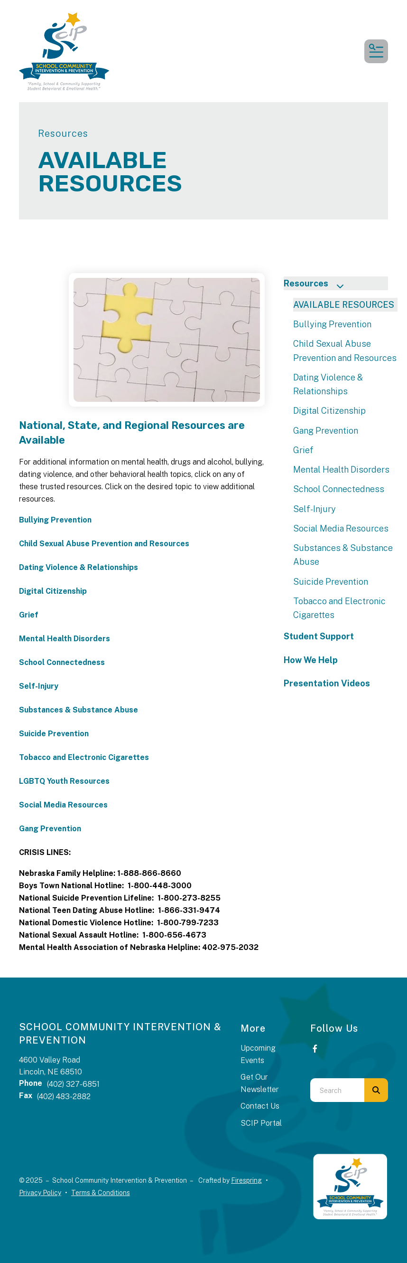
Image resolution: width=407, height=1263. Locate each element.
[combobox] (337, 1090)
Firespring (246, 1180)
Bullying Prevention (55, 519)
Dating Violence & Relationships (78, 567)
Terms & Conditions (100, 1193)
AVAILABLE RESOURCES (343, 305)
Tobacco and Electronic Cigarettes (84, 757)
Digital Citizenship (53, 591)
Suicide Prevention (54, 733)
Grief (28, 614)
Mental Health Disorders (64, 638)
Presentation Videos (327, 683)
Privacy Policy (40, 1193)
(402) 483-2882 (64, 1096)
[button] (376, 51)
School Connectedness (62, 662)
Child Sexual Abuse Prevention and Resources (104, 543)
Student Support (319, 636)
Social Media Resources (63, 804)
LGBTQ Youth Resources (64, 781)
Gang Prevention (50, 828)
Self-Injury (38, 686)
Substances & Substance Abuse (78, 709)
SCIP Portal (261, 1123)
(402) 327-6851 (73, 1084)
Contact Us (259, 1106)
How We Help (311, 660)
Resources (318, 284)
